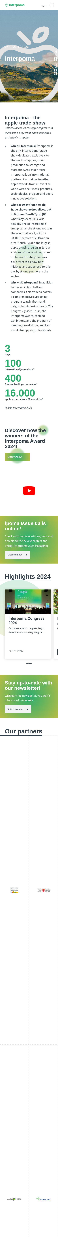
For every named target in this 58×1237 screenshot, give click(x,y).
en (43, 6)
